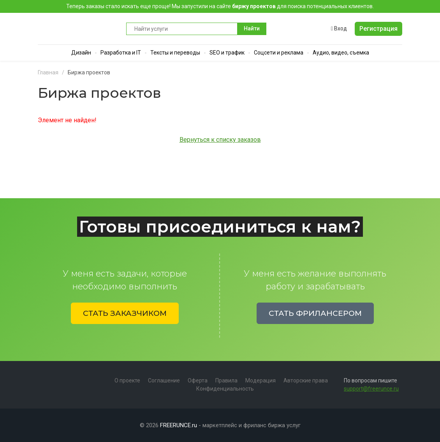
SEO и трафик (227, 52)
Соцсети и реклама (278, 52)
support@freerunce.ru (371, 389)
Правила (226, 380)
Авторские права (305, 380)
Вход (339, 28)
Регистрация (378, 28)
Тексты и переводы (175, 52)
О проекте (127, 380)
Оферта (198, 380)
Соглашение (164, 380)
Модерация (260, 380)
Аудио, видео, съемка (341, 52)
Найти (252, 28)
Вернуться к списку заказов (220, 139)
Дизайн (81, 52)
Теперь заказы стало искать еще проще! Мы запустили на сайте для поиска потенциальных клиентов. (220, 6)
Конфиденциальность (225, 389)
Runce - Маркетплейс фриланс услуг (78, 29)
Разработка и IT (120, 52)
